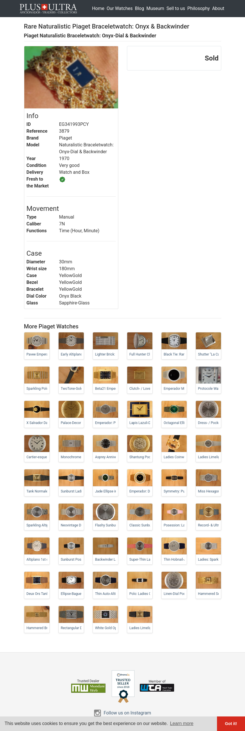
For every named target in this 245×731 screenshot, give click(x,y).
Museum (155, 8)
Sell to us (175, 8)
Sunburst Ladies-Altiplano (80, 491)
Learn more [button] (182, 723)
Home (98, 8)
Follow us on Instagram (127, 713)
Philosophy (198, 8)
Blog (139, 8)
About (218, 8)
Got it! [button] (231, 723)
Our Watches (120, 8)
